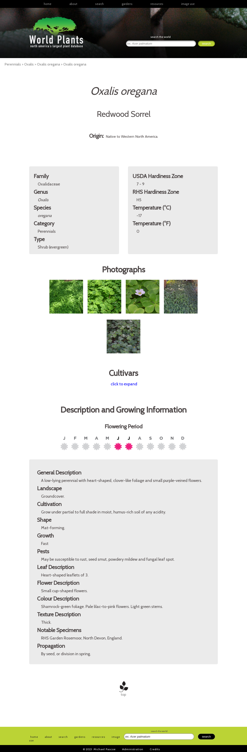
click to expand (124, 384)
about (73, 4)
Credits (155, 749)
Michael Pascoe (105, 749)
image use (188, 4)
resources (98, 736)
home (47, 4)
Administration (132, 749)
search (99, 4)
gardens (127, 4)
